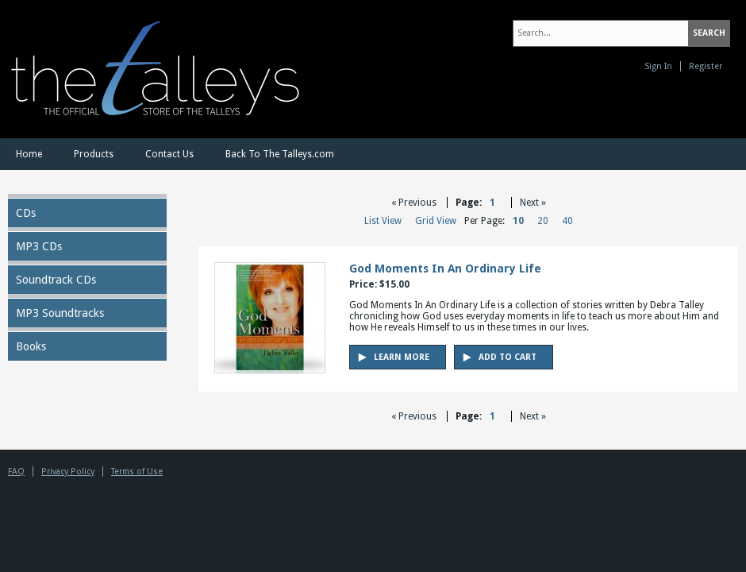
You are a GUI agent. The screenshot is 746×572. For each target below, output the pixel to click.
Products (93, 154)
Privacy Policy (67, 471)
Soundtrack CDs (56, 279)
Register (705, 66)
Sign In (658, 66)
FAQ (16, 471)
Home (29, 154)
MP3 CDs (39, 246)
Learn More (401, 357)
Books (31, 346)
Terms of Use (137, 471)
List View (383, 220)
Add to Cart (507, 357)
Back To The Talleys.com (279, 154)
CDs (26, 213)
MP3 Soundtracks (60, 313)
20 (542, 220)
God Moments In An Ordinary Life (445, 268)
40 (567, 220)
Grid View (435, 220)
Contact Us (169, 154)
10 (518, 220)
